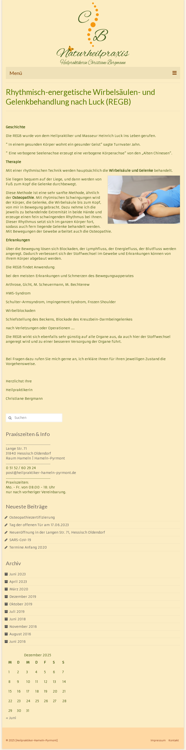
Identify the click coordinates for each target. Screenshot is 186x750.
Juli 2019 (16, 611)
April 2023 (18, 581)
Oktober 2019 (20, 604)
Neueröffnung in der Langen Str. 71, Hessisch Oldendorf (57, 532)
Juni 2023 (17, 574)
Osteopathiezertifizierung (32, 517)
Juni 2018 (17, 619)
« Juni (11, 718)
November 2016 (23, 626)
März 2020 (18, 589)
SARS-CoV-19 (20, 540)
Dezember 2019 (22, 596)
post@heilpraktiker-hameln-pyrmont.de (41, 473)
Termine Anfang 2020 (28, 547)
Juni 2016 (17, 641)
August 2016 (20, 634)
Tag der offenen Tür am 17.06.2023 (39, 525)
